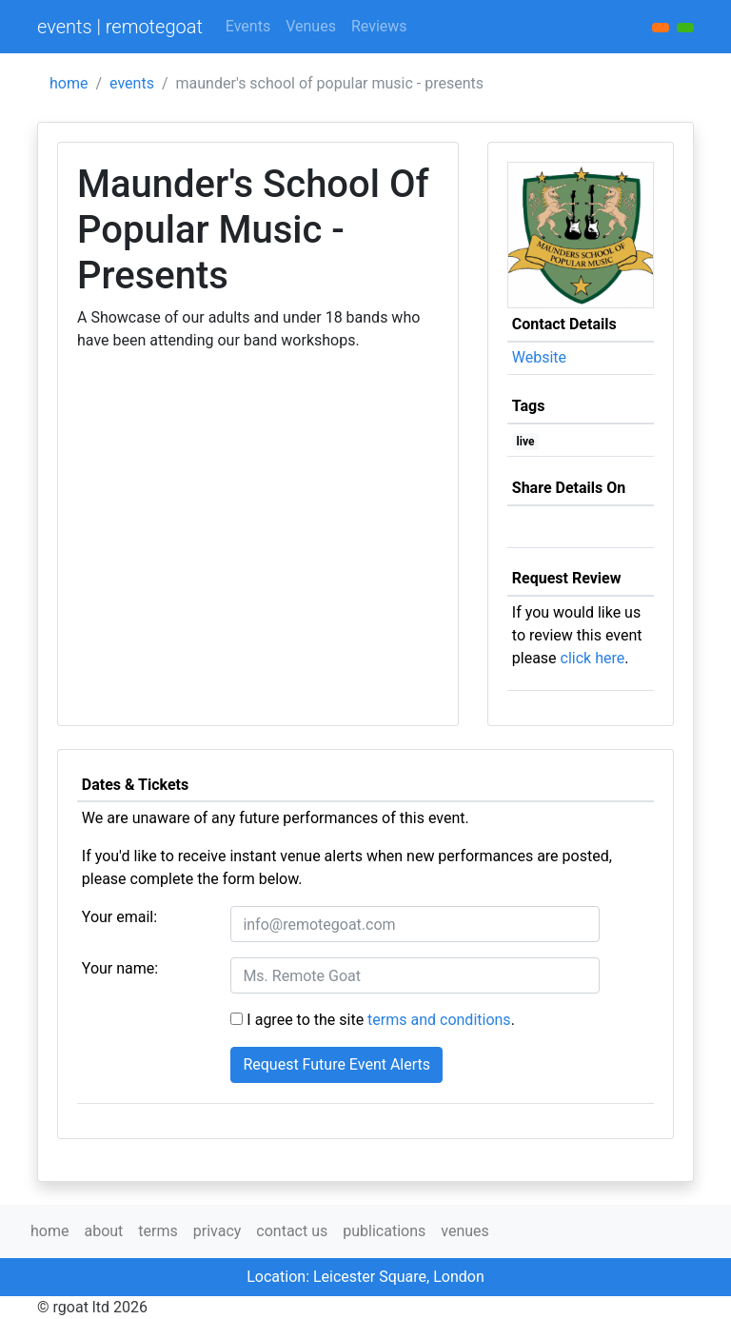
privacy (217, 1231)
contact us (291, 1231)
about (103, 1231)
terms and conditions (439, 1020)
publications (384, 1231)
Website (539, 357)
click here (593, 658)
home (68, 83)
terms (157, 1231)
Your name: (120, 968)
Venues (311, 26)
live (526, 441)
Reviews (379, 26)
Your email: (119, 917)
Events (248, 26)
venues (465, 1231)
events (131, 83)
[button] (685, 27)
